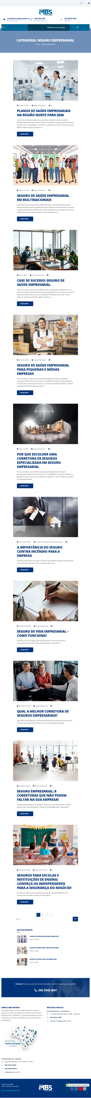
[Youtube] (89, 3)
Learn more (25, 134)
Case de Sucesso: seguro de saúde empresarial (41, 282)
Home (38, 44)
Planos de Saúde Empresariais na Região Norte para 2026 (44, 112)
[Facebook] (77, 3)
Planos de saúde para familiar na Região (44, 948)
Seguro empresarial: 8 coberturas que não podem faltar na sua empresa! (42, 795)
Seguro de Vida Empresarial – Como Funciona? (43, 633)
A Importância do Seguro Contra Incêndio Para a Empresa (40, 551)
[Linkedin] (85, 3)
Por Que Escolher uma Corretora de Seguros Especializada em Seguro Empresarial (39, 460)
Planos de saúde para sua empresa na (43, 959)
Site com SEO (5, 1090)
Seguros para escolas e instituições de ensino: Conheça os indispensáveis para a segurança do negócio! (45, 881)
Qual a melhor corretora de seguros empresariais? (43, 713)
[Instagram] (81, 3)
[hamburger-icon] (3, 27)
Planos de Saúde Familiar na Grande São (44, 936)
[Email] (84, 1088)
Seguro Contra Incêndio (43, 542)
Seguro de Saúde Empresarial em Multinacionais (44, 197)
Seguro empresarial (40, 105)
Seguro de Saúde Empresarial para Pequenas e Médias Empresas (44, 369)
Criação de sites (15, 1090)
